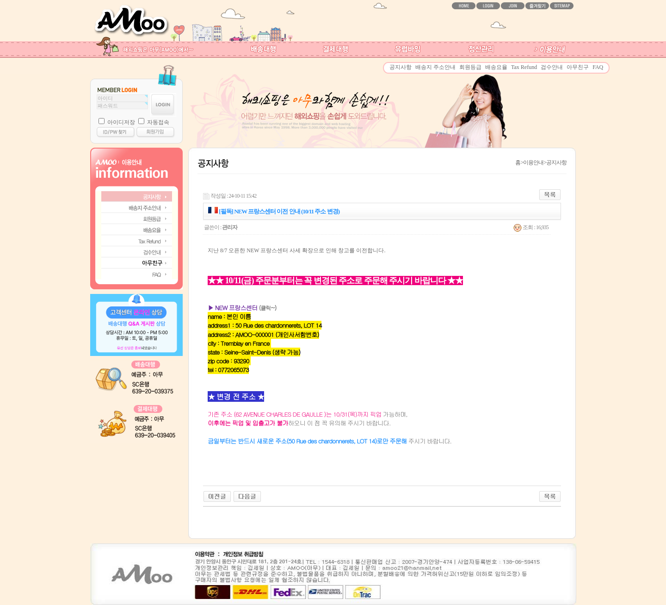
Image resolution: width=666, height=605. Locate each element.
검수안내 (552, 67)
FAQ (597, 67)
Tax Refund (524, 67)
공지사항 (400, 67)
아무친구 (578, 67)
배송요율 (496, 67)
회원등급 (470, 67)
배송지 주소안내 (435, 67)
